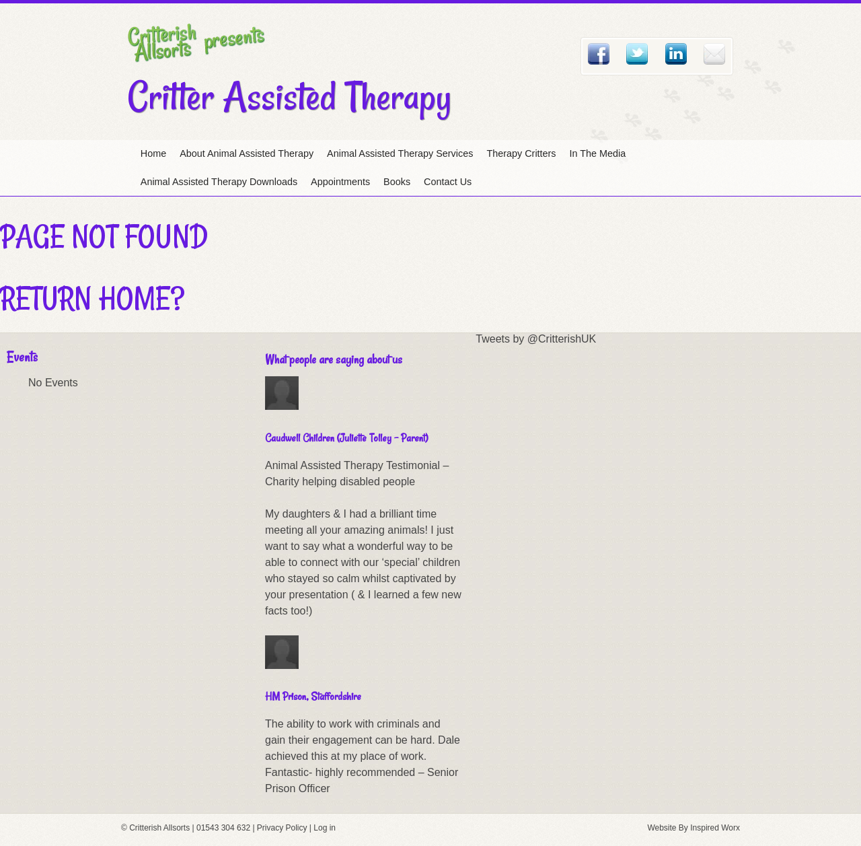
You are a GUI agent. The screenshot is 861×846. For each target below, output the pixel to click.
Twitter (637, 54)
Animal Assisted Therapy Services (400, 153)
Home (153, 153)
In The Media (598, 153)
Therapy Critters (521, 153)
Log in (324, 828)
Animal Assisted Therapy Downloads (219, 181)
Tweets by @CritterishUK (536, 339)
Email (714, 54)
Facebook (598, 54)
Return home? (92, 298)
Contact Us (448, 181)
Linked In (676, 54)
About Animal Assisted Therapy (246, 153)
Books (396, 181)
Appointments (340, 181)
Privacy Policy (282, 828)
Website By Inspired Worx (693, 828)
